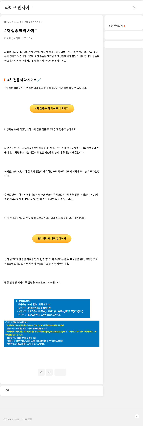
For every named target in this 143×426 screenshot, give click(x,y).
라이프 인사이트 (19, 7)
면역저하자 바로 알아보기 (52, 238)
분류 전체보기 (116, 25)
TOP (137, 416)
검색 (134, 7)
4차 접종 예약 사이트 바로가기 (51, 108)
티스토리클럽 (26, 419)
